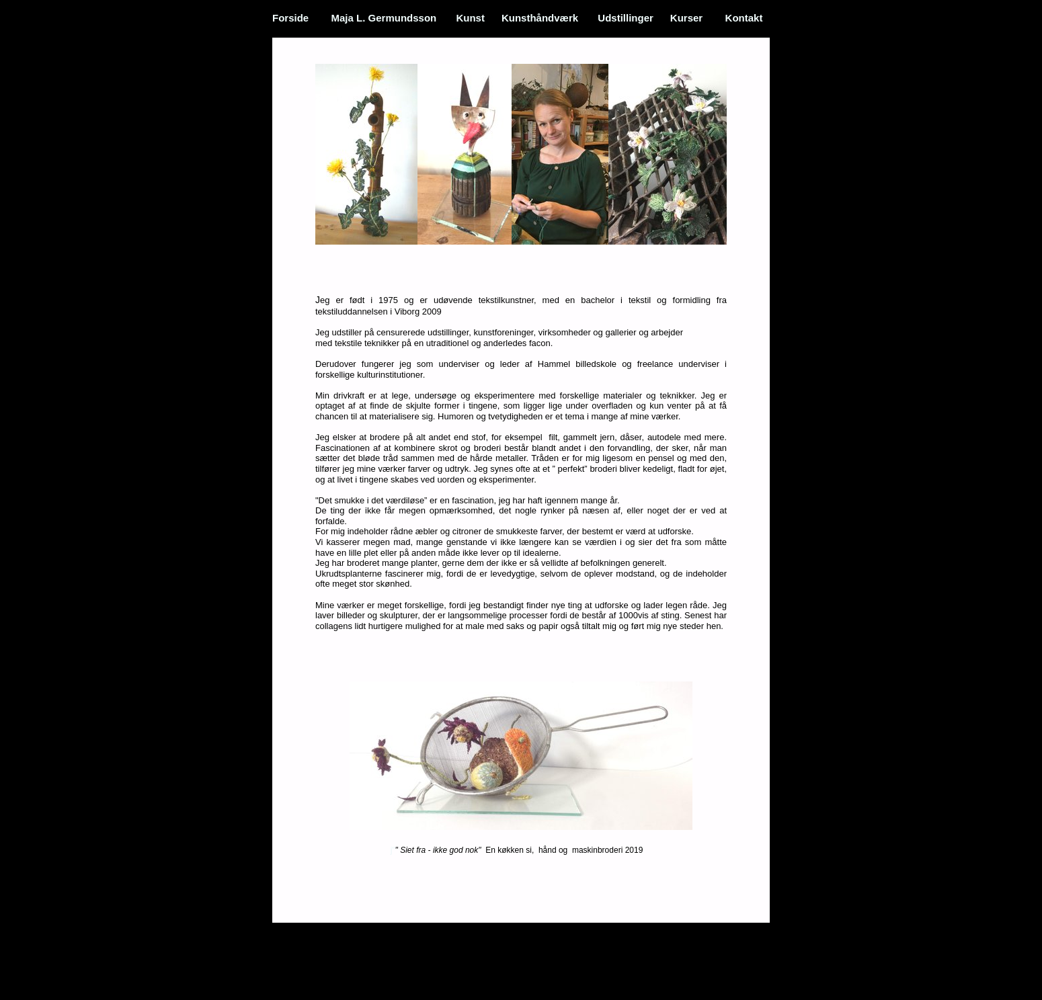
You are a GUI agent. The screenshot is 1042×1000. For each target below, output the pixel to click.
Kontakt (744, 18)
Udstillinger (625, 18)
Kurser (687, 18)
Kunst (470, 18)
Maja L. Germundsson (384, 18)
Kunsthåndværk (541, 18)
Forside (290, 18)
